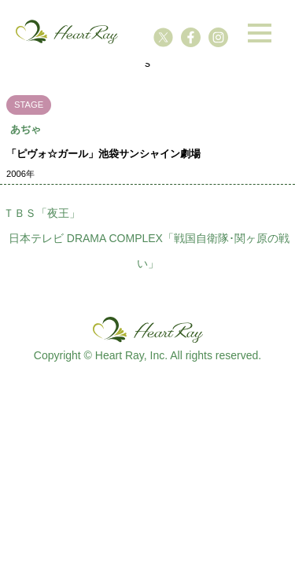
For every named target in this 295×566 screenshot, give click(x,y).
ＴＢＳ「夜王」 (41, 213)
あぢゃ (25, 129)
